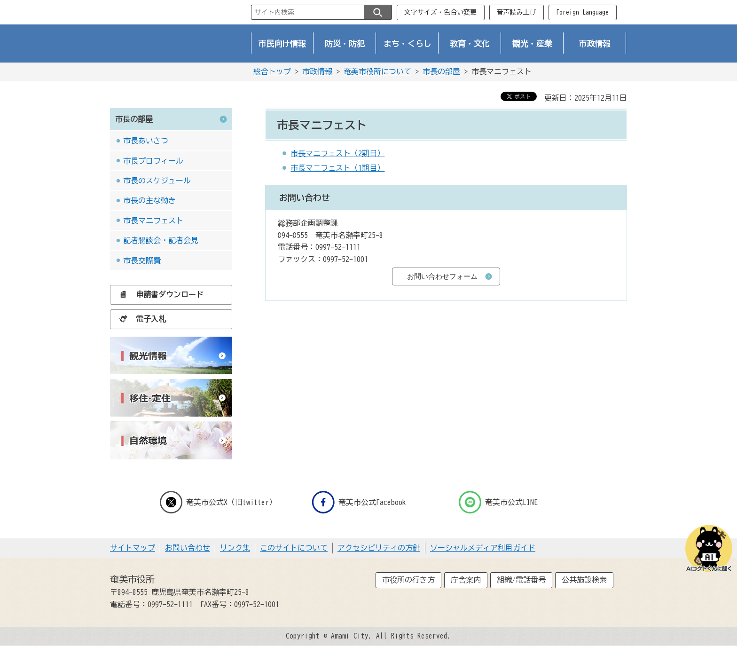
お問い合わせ (187, 548)
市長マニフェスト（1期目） (337, 168)
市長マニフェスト (153, 220)
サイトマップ (132, 548)
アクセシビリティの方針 (378, 548)
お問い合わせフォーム (442, 276)
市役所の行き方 (408, 580)
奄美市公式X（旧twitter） (218, 502)
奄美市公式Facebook (359, 502)
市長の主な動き (149, 200)
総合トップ (272, 71)
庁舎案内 (466, 580)
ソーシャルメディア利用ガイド (482, 548)
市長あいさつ (145, 140)
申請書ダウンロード (159, 294)
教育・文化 (470, 43)
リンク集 (235, 548)
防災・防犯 (345, 43)
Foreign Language (582, 12)
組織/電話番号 (521, 580)
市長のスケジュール (157, 180)
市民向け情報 (282, 43)
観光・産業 (532, 43)
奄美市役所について (377, 71)
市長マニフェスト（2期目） (337, 153)
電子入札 (140, 319)
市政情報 (595, 43)
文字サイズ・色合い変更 (440, 12)
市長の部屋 (441, 71)
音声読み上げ (516, 12)
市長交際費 (142, 260)
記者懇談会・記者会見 (160, 240)
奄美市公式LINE (498, 502)
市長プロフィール (153, 161)
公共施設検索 (584, 580)
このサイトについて (294, 548)
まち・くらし (407, 43)
